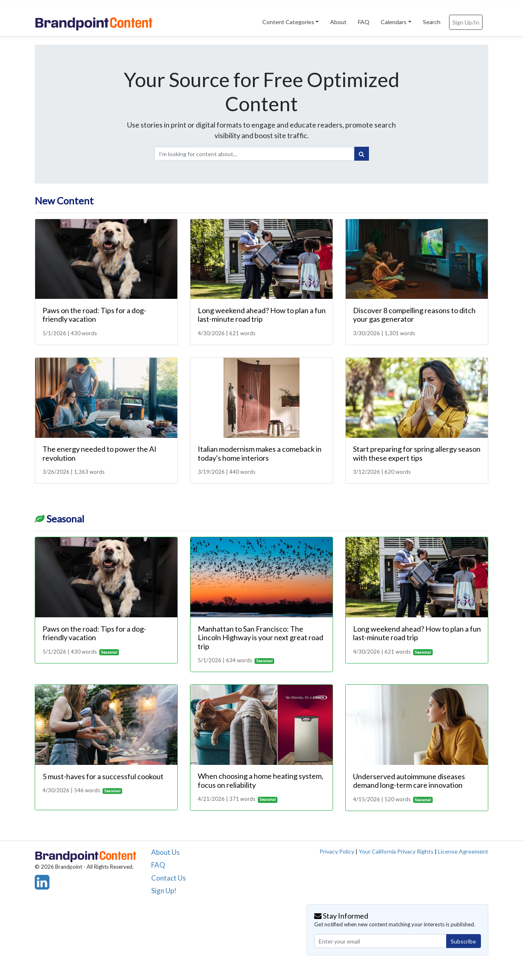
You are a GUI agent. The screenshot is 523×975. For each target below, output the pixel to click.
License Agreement (463, 851)
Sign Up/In (465, 22)
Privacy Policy (337, 851)
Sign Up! (164, 890)
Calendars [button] (394, 21)
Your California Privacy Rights (396, 851)
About (338, 21)
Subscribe (463, 941)
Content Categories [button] (288, 21)
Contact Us (168, 878)
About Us (165, 852)
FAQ (363, 21)
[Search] (361, 154)
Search (431, 21)
